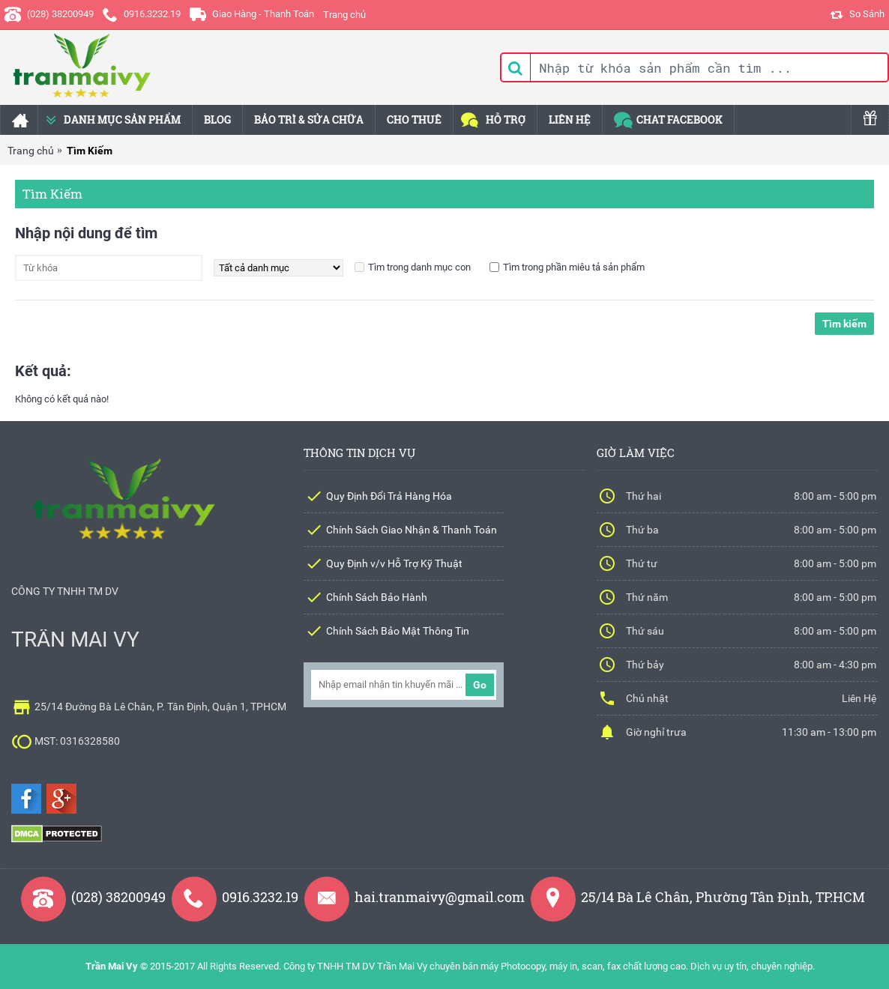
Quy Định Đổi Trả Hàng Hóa (389, 496)
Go (479, 685)
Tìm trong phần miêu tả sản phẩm (574, 267)
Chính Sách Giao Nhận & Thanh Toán (411, 530)
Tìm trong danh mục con (419, 267)
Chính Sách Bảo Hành (376, 597)
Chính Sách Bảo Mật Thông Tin (397, 631)
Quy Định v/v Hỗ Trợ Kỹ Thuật (394, 563)
